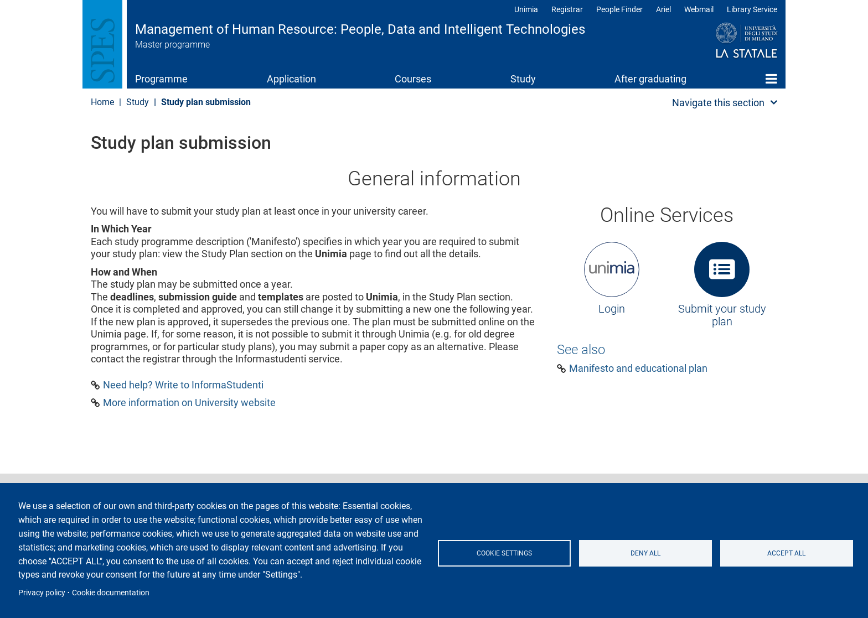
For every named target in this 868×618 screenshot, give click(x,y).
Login (611, 308)
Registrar (567, 9)
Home (771, 78)
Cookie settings (504, 553)
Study (523, 79)
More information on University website (189, 402)
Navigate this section (718, 102)
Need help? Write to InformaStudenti (183, 385)
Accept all (786, 553)
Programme (161, 79)
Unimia (526, 9)
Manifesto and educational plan (638, 368)
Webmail (699, 9)
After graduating (650, 79)
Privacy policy (41, 592)
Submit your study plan (722, 315)
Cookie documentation (110, 592)
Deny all (645, 553)
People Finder (619, 9)
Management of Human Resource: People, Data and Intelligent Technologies (360, 29)
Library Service (752, 9)
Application (291, 79)
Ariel (663, 9)
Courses (413, 79)
